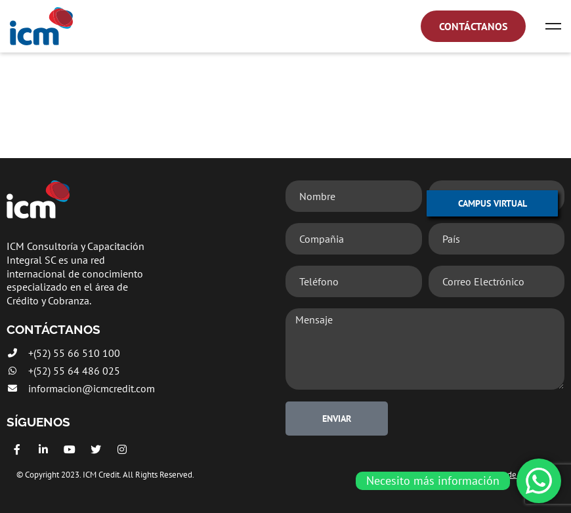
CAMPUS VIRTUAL (492, 203)
